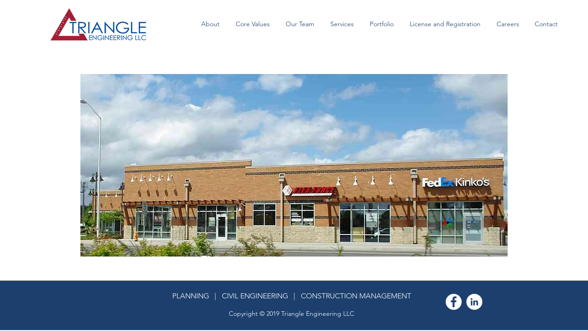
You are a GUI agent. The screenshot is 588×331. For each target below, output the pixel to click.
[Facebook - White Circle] (454, 302)
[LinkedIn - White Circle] (474, 302)
